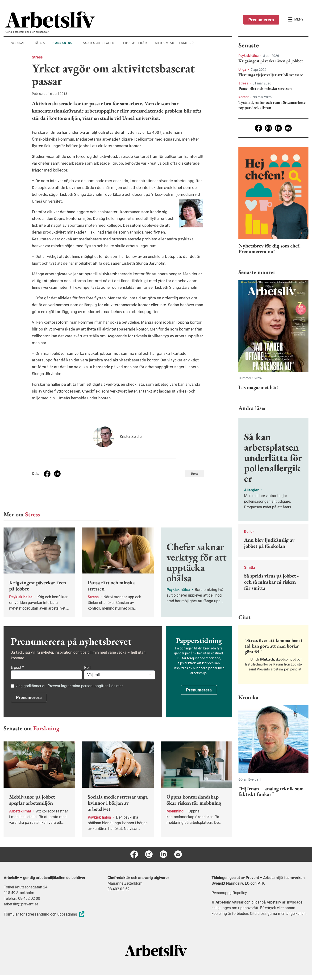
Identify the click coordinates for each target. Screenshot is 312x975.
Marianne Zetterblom (125, 883)
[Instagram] (268, 128)
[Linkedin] (278, 128)
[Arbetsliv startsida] (156, 950)
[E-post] (288, 128)
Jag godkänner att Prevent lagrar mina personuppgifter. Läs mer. (69, 686)
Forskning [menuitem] (63, 43)
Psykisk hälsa (248, 56)
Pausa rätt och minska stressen (265, 88)
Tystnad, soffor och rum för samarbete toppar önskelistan (272, 105)
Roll (87, 667)
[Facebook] (258, 128)
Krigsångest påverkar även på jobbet (270, 60)
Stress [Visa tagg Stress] (194, 473)
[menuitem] (118, 19)
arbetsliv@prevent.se (21, 904)
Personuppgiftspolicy (229, 893)
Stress (37, 57)
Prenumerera (261, 19)
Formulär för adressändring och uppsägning (45, 914)
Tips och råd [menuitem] (135, 43)
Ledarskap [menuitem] (16, 43)
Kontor (243, 97)
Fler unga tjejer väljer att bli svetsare (270, 74)
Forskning (46, 728)
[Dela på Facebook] (47, 473)
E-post (17, 667)
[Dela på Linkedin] (57, 473)
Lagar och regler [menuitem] (98, 43)
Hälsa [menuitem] (39, 43)
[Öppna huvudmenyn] (295, 19)
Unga (242, 69)
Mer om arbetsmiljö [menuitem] (174, 43)
